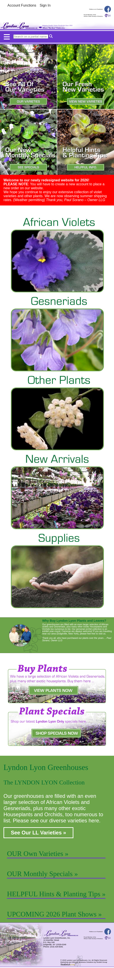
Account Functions (21, 5)
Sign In (45, 5)
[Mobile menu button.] (57, 35)
